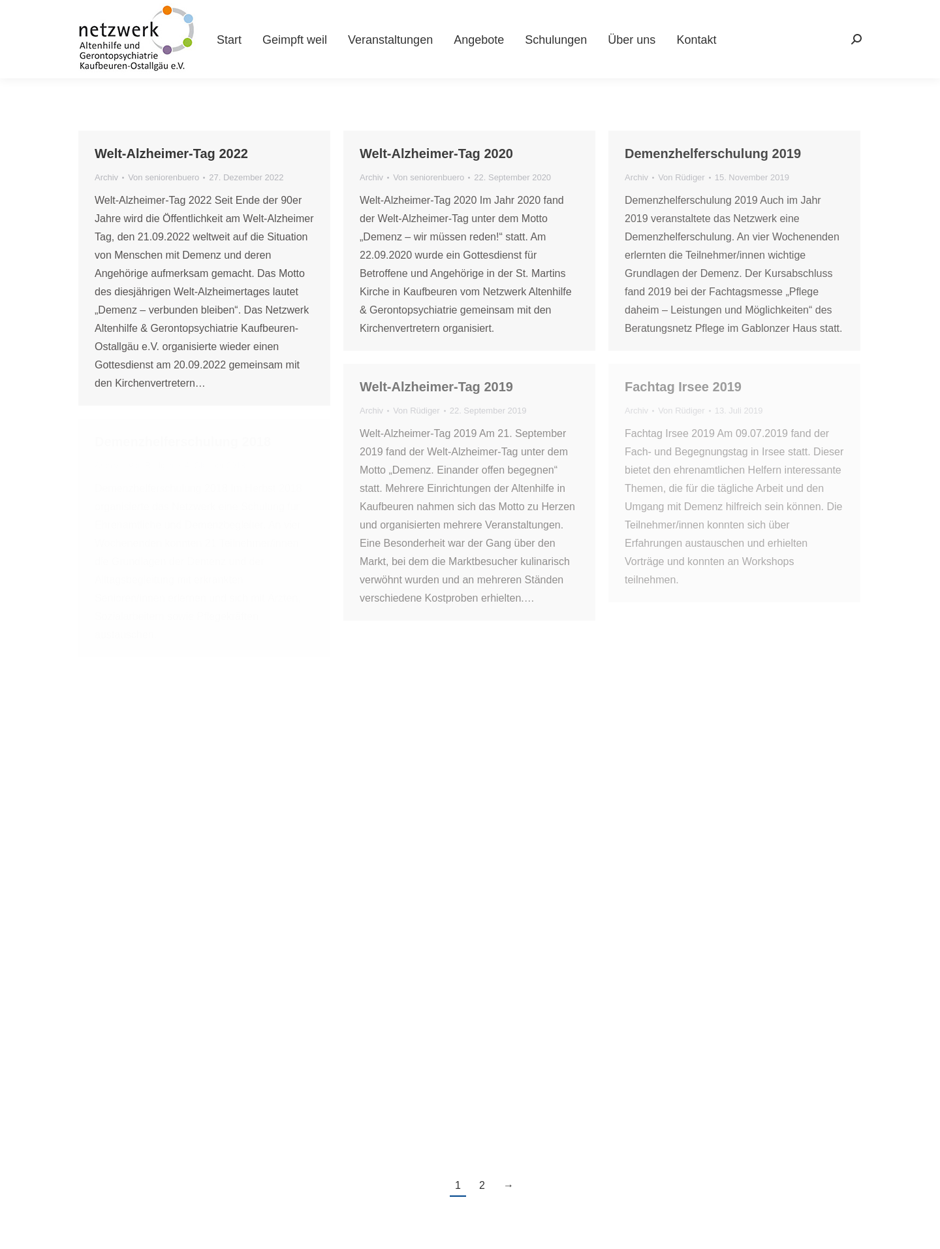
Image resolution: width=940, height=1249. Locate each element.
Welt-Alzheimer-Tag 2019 (436, 387)
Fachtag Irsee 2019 (683, 387)
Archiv (106, 177)
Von (163, 177)
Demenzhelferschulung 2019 (713, 153)
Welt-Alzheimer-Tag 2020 (436, 153)
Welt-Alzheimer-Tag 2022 (171, 153)
